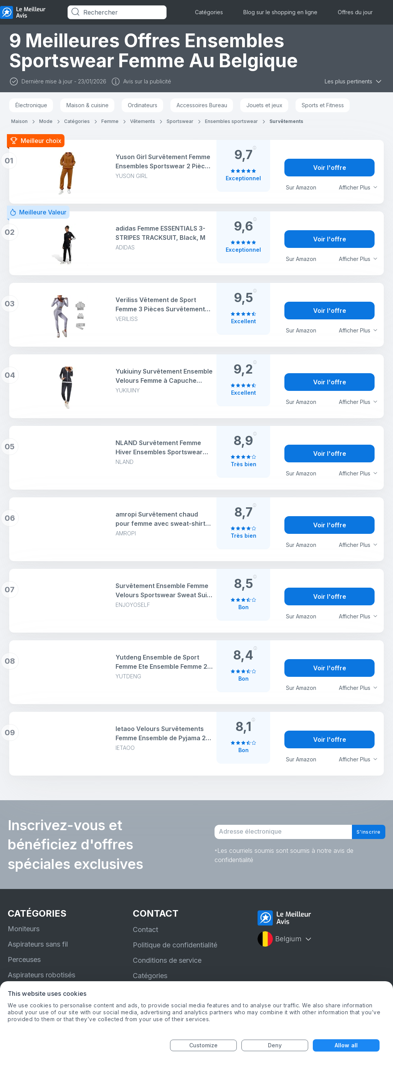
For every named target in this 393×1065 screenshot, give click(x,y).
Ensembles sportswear (231, 121)
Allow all (346, 1045)
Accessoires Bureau (202, 105)
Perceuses (24, 959)
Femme (110, 121)
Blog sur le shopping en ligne (280, 12)
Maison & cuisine (87, 105)
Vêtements (142, 121)
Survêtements (286, 121)
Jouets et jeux (264, 105)
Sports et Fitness (323, 105)
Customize (203, 1045)
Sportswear (180, 121)
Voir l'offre (329, 167)
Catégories (209, 12)
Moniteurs (24, 929)
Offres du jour (355, 12)
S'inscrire (362, 832)
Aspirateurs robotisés (41, 975)
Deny (275, 1045)
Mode (46, 121)
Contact (145, 929)
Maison (19, 121)
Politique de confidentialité (175, 945)
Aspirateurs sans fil (38, 944)
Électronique (31, 105)
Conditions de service (167, 960)
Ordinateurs (142, 105)
